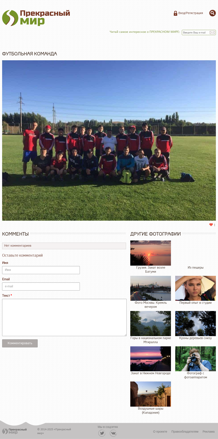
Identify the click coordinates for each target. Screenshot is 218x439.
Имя (5, 263)
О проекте (160, 431)
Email (6, 279)
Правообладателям (184, 431)
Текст (6, 296)
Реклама (209, 431)
